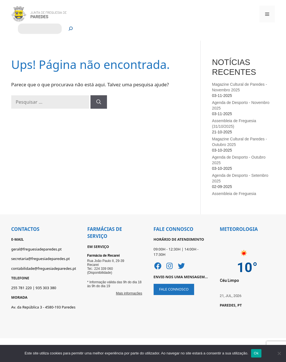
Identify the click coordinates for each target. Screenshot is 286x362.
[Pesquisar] (71, 29)
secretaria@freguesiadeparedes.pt (40, 258)
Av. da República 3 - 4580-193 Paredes (43, 307)
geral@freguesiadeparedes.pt (36, 249)
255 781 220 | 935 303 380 (33, 287)
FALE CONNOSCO (174, 289)
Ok (256, 353)
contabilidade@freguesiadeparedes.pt (43, 268)
